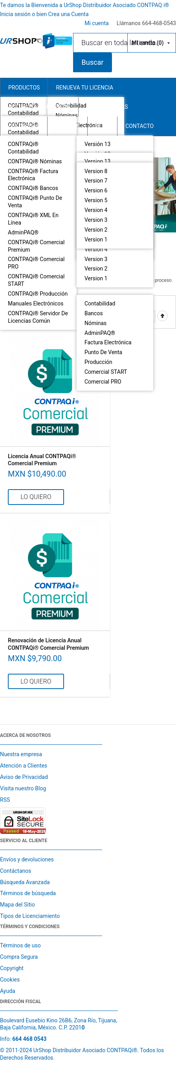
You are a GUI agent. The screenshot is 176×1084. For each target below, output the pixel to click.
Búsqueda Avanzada (25, 882)
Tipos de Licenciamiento (30, 916)
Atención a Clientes (23, 765)
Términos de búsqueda (28, 893)
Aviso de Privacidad (24, 777)
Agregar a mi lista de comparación (100, 497)
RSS (5, 800)
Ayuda (7, 991)
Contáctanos (15, 871)
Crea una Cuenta (68, 14)
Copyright (12, 968)
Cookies (10, 979)
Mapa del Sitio (17, 904)
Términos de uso (20, 945)
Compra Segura (19, 957)
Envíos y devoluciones (27, 859)
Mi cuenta (96, 23)
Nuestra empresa (21, 754)
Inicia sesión (16, 14)
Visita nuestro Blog (23, 788)
